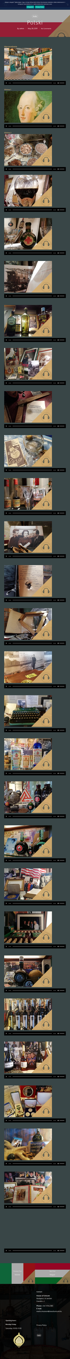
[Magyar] (52, 1273)
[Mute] (58, 83)
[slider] (62, 82)
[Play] (6, 83)
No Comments (46, 28)
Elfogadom (30, 7)
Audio (35, 16)
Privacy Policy (40, 7)
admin (21, 28)
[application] (35, 83)
